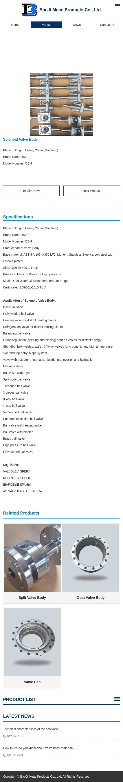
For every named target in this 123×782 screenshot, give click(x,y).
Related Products (21, 513)
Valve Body (73, 44)
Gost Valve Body (91, 598)
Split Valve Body (32, 598)
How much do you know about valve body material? (38, 748)
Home (15, 25)
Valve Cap (32, 682)
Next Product (92, 191)
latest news (18, 716)
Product (46, 25)
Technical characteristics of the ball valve (31, 729)
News (77, 25)
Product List (19, 699)
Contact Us (107, 25)
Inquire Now (31, 191)
